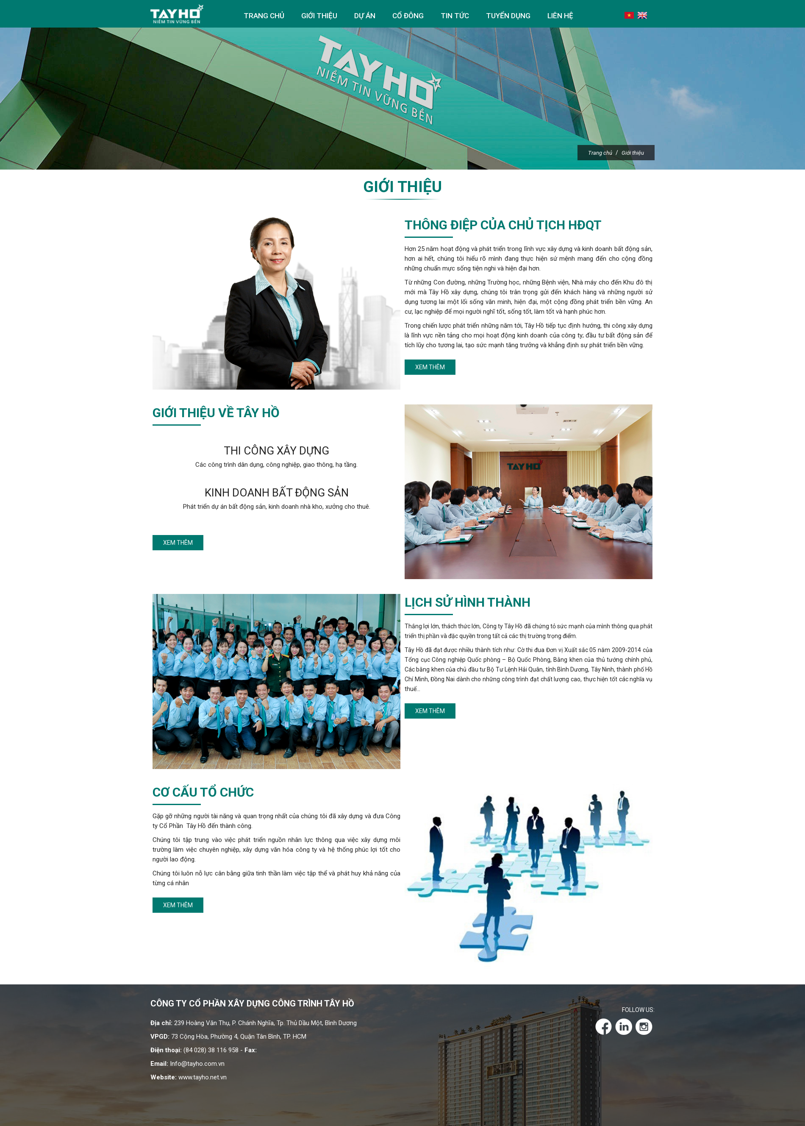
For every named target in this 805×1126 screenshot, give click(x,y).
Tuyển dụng (508, 15)
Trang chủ (264, 15)
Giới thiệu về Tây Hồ (216, 412)
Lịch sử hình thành (467, 602)
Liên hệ (560, 15)
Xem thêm (430, 367)
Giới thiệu (319, 15)
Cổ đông (408, 15)
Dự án (364, 15)
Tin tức (455, 15)
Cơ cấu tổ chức (203, 792)
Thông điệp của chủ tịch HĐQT (503, 224)
